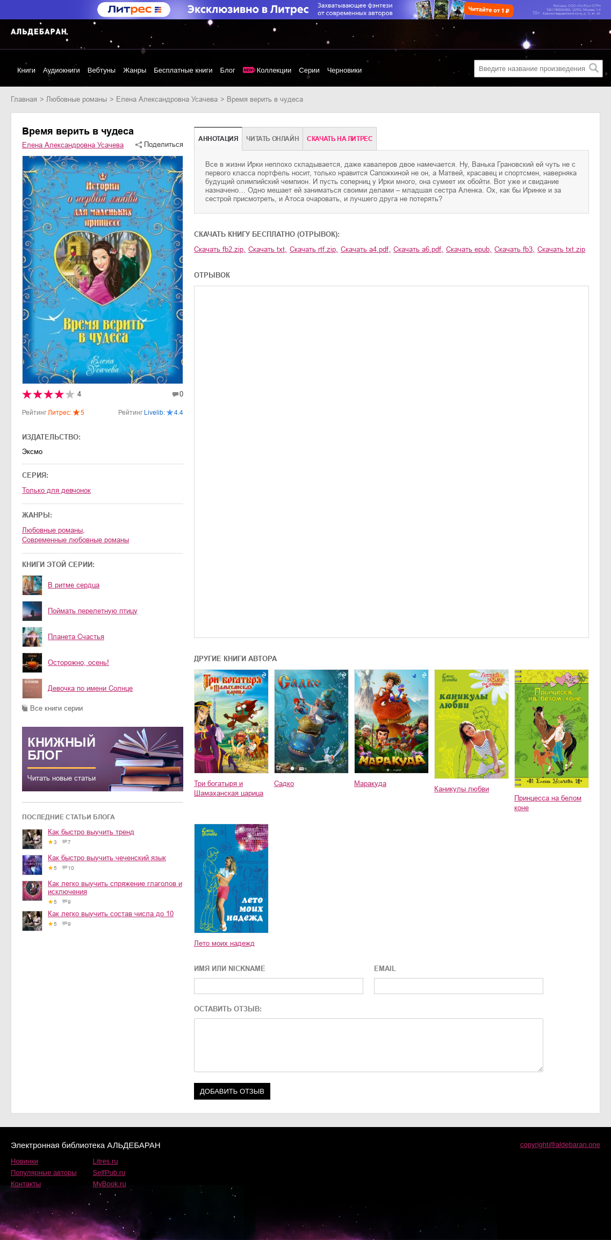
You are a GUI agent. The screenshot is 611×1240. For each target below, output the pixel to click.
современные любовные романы (75, 540)
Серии (309, 70)
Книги (26, 70)
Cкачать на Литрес (339, 139)
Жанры (134, 70)
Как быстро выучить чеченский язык (107, 858)
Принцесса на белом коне (547, 803)
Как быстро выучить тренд (91, 832)
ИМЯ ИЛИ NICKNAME (229, 969)
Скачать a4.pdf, (366, 249)
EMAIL (385, 969)
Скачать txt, (267, 249)
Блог (227, 70)
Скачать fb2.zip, (220, 249)
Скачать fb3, (514, 249)
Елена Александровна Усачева (167, 99)
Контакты (26, 1184)
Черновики (344, 70)
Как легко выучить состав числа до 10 (111, 914)
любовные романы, (53, 530)
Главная (24, 99)
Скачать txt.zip (561, 249)
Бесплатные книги (183, 70)
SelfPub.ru (109, 1172)
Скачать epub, (469, 249)
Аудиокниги (61, 70)
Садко (284, 784)
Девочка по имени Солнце (90, 688)
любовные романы (76, 99)
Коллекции (274, 70)
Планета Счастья (76, 637)
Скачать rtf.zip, (314, 249)
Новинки (24, 1161)
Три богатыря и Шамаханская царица (228, 788)
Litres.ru (105, 1161)
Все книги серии (56, 708)
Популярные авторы (44, 1172)
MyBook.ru (109, 1184)
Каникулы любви (461, 789)
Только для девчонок (56, 490)
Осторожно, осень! (78, 662)
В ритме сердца (73, 585)
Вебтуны (102, 70)
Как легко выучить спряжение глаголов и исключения (115, 888)
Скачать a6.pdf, (418, 249)
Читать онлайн (272, 139)
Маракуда (370, 784)
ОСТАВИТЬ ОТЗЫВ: (228, 1009)
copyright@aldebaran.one (560, 1144)
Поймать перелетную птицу (93, 611)
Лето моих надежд (224, 943)
